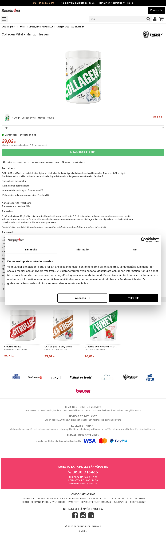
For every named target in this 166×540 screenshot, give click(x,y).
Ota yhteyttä (117, 498)
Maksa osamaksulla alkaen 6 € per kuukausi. (25, 145)
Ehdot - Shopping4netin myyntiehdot (43, 502)
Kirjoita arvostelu (45, 162)
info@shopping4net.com (83, 483)
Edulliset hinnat (137, 498)
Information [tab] (83, 249)
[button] (161, 19)
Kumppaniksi (120, 502)
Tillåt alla (133, 298)
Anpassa (82, 298)
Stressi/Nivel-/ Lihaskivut (41, 27)
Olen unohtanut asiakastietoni (87, 498)
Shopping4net (8, 27)
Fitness (22, 27)
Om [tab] (135, 249)
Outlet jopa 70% (43, 3)
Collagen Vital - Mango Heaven (70, 27)
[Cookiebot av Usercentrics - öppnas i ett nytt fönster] (143, 239)
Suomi (83, 531)
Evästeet (73, 502)
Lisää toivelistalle (16, 162)
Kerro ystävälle (73, 162)
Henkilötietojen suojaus (96, 502)
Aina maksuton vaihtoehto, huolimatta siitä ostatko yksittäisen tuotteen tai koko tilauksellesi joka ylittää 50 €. (83, 408)
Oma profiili (28, 498)
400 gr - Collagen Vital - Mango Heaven (83, 117)
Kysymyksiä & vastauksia (52, 498)
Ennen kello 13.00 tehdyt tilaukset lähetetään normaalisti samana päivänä (83, 418)
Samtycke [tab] (31, 249)
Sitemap (96, 526)
